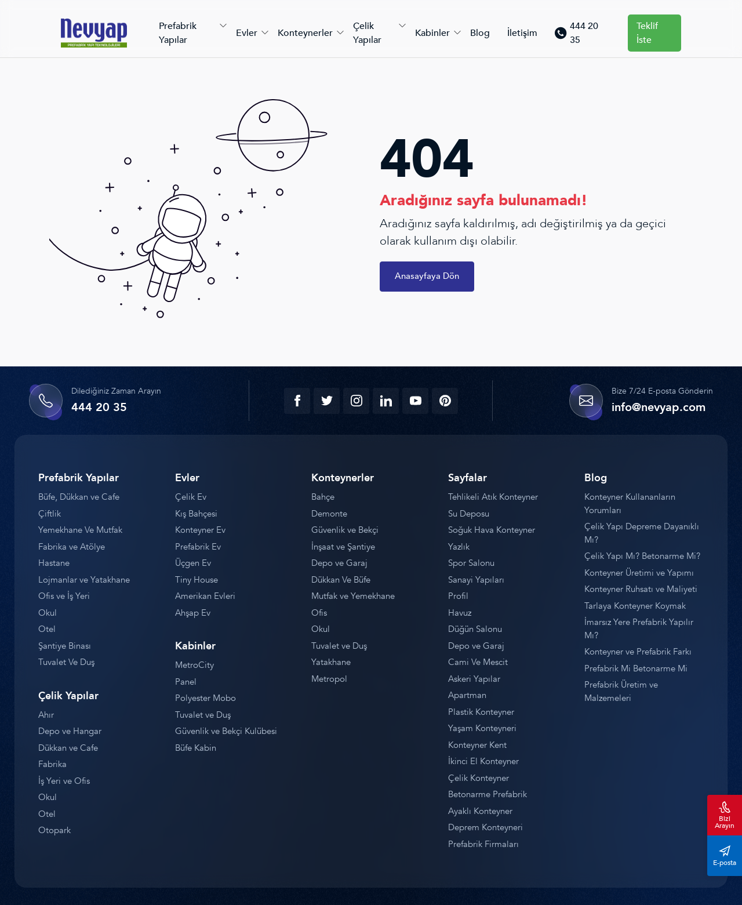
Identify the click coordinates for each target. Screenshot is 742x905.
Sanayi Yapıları (476, 580)
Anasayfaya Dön (427, 276)
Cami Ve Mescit (478, 662)
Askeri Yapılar (474, 679)
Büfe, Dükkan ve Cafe (78, 497)
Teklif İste (647, 33)
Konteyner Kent (477, 745)
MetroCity (194, 665)
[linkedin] (386, 401)
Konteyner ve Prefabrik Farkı (638, 651)
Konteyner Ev (200, 530)
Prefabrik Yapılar (178, 33)
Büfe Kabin (195, 748)
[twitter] (327, 401)
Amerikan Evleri (205, 596)
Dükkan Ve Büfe (340, 580)
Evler (246, 33)
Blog (480, 33)
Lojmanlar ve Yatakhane (84, 580)
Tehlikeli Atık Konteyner (493, 497)
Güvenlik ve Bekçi (345, 530)
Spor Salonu (471, 563)
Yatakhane (331, 662)
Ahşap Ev (192, 613)
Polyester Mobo (205, 698)
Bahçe (322, 497)
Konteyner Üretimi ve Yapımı (639, 573)
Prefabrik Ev (198, 547)
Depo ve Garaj (339, 563)
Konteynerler (305, 33)
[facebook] (297, 401)
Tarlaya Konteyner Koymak (635, 606)
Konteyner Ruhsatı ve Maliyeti (640, 589)
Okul (47, 613)
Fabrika (52, 764)
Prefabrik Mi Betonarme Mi (636, 668)
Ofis (319, 613)
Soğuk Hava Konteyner (491, 530)
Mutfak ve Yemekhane (353, 596)
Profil (458, 596)
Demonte (329, 513)
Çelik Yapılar (367, 33)
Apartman (467, 695)
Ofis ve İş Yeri (64, 596)
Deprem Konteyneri (485, 827)
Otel (47, 629)
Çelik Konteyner (478, 778)
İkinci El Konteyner (483, 761)
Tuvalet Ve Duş (66, 662)
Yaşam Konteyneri (482, 728)
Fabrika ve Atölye (71, 547)
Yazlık (459, 547)
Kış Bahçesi (196, 513)
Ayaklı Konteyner (480, 811)
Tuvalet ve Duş (203, 715)
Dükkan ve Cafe (68, 748)
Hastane (54, 563)
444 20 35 (576, 33)
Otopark (54, 830)
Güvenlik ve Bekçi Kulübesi (226, 731)
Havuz (459, 613)
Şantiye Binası (64, 646)
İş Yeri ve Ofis (64, 781)
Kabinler (432, 33)
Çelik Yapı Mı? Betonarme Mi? (642, 556)
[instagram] (356, 401)
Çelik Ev (190, 497)
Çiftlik (49, 513)
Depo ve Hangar (69, 731)
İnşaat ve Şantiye (343, 547)
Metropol (329, 679)
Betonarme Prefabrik (487, 794)
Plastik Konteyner (481, 712)
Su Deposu (468, 513)
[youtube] (415, 401)
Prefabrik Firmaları (483, 844)
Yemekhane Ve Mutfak (80, 530)
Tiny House (196, 580)
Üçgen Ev (193, 563)
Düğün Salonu (475, 629)
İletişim (522, 33)
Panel (186, 682)
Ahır (46, 715)
